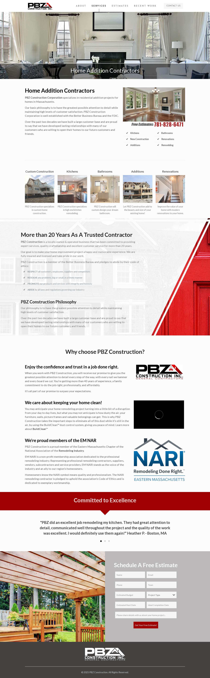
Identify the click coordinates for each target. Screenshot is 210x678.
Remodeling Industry (71, 450)
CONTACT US (173, 6)
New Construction (139, 139)
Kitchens (134, 133)
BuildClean (39, 428)
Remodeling (167, 145)
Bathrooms (167, 133)
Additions (135, 145)
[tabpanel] (105, 528)
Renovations (167, 139)
